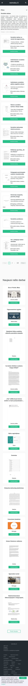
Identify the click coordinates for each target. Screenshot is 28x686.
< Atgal (4, 263)
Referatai (6, 667)
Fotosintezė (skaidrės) (14, 519)
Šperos (13, 663)
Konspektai (6, 658)
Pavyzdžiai (6, 662)
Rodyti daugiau (14, 631)
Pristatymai (17, 669)
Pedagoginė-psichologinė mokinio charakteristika (18, 173)
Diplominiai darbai (14, 654)
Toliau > (23, 263)
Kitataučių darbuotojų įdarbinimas (14, 488)
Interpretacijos (12, 656)
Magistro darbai (7, 674)
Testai (19, 663)
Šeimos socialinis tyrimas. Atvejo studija (17, 105)
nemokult (13, 2)
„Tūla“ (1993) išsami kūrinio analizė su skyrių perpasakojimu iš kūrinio (14, 400)
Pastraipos (6, 671)
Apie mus (6, 645)
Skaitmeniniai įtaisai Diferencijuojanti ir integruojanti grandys (14, 597)
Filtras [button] (14, 10)
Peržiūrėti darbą (14, 51)
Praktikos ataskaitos (8, 669)
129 (18, 263)
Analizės (5, 654)
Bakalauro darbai (17, 674)
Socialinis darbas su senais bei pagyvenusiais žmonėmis (18, 38)
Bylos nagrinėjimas (14, 433)
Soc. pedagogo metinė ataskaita (17, 240)
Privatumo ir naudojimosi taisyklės (11, 650)
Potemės (13, 671)
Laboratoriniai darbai (8, 660)
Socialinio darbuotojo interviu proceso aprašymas (17, 128)
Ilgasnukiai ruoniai (14, 574)
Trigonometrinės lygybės (14, 309)
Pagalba (5, 647)
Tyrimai (5, 665)
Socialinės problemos (17, 219)
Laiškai (17, 667)
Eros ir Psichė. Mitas (14, 287)
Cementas (14, 455)
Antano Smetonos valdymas (14, 541)
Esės (5, 656)
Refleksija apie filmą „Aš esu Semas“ (17, 150)
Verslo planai (14, 672)
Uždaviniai (12, 665)
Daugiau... (3, 684)
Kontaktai (6, 648)
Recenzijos (6, 663)
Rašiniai (13, 662)
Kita (11, 667)
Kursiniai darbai (15, 658)
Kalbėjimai (6, 672)
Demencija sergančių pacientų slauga (17, 195)
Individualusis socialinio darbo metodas (17, 60)
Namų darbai (18, 660)
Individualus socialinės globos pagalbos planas (17, 83)
